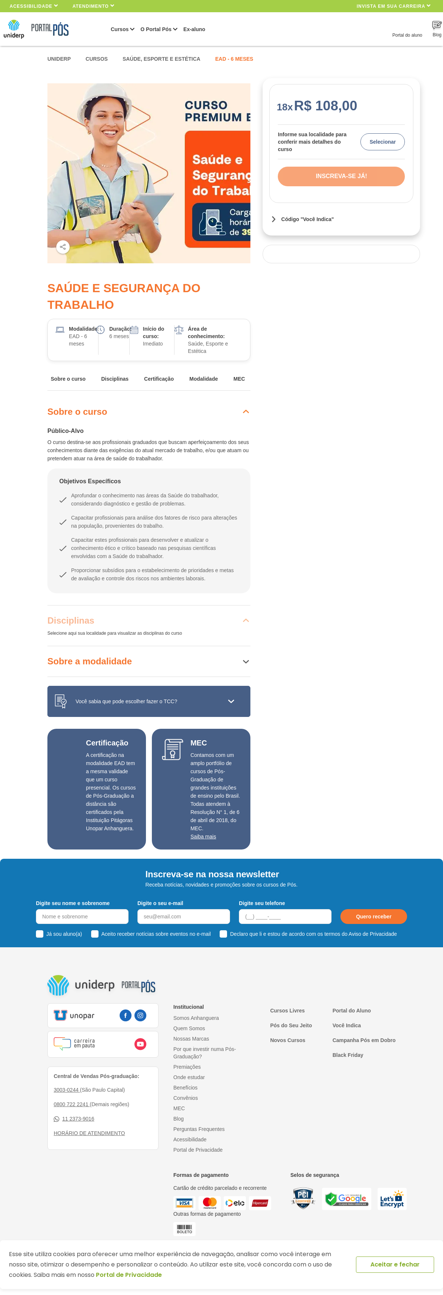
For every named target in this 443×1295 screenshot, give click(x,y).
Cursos (120, 29)
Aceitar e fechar (395, 1264)
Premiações (187, 1067)
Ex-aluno (194, 29)
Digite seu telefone (262, 903)
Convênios (185, 1098)
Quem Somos (189, 1028)
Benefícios (185, 1088)
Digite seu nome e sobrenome (73, 903)
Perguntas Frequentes (199, 1129)
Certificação (159, 379)
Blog (178, 1119)
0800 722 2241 (72, 1104)
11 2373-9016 (74, 1119)
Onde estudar (189, 1077)
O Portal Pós (155, 29)
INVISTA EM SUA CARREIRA (394, 6)
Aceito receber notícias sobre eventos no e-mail (156, 934)
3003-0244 (67, 1090)
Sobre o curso (68, 379)
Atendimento (93, 6)
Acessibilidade (34, 6)
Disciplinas (115, 379)
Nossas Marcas (191, 1039)
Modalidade (203, 379)
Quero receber (374, 916)
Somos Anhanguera (196, 1018)
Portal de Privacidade (198, 1150)
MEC (239, 379)
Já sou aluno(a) (64, 934)
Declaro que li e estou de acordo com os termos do (313, 934)
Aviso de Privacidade (373, 934)
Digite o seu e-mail (160, 903)
